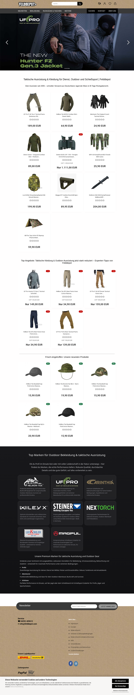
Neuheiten (22, 11)
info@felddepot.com (28, 624)
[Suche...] (80, 3)
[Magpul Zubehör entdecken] (67, 539)
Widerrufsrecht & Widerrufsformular (82, 637)
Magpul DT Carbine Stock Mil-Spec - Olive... (66, 196)
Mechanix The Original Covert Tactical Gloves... (99, 115)
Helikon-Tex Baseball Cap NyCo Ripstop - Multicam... (34, 425)
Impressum (74, 623)
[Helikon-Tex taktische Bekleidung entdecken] (34, 487)
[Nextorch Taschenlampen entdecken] (100, 513)
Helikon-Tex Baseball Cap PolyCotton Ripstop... (34, 385)
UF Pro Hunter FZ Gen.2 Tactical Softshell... (34, 292)
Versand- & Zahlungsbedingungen (82, 634)
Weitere (68, 11)
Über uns (112, 11)
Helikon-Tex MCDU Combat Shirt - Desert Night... (67, 115)
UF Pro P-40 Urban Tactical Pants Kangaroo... (67, 332)
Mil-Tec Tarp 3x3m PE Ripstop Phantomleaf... (34, 236)
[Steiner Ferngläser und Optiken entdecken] (67, 513)
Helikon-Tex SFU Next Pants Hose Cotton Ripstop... (67, 292)
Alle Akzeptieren (120, 681)
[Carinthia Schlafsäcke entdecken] (100, 487)
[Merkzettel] (110, 3)
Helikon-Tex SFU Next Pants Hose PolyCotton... (34, 332)
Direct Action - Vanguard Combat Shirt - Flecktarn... (34, 155)
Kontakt (101, 11)
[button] (99, 3)
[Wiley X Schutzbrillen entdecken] (34, 513)
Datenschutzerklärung (16, 686)
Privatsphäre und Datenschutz (80, 647)
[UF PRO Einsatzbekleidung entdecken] (67, 487)
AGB (72, 640)
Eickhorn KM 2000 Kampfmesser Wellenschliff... (99, 196)
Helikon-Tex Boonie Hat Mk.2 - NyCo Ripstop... (67, 385)
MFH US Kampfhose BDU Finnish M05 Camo (99, 155)
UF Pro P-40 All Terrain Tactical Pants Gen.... (100, 292)
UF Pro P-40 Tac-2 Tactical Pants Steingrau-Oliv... (34, 115)
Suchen (91, 11)
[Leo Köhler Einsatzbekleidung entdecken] (34, 539)
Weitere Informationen (120, 690)
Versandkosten (76, 644)
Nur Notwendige (120, 686)
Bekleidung (35, 11)
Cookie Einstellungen (77, 650)
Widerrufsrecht (75, 630)
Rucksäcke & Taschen (52, 11)
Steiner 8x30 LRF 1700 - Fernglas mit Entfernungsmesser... (67, 155)
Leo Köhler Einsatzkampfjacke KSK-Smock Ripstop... (34, 196)
